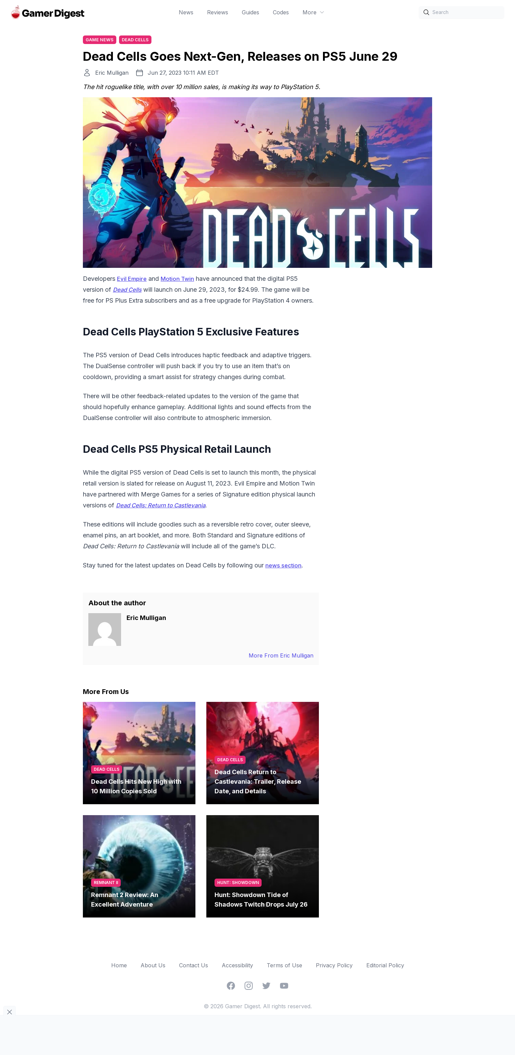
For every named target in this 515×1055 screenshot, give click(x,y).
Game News (101, 40)
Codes (281, 12)
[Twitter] (266, 987)
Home (119, 966)
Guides (250, 12)
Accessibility (237, 966)
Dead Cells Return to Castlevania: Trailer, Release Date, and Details (258, 782)
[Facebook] (231, 987)
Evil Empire (132, 279)
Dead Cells (138, 40)
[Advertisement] (381, 376)
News (186, 12)
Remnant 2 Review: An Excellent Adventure (124, 900)
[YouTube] (284, 987)
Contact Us (193, 966)
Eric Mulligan (112, 73)
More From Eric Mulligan (281, 656)
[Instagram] (249, 987)
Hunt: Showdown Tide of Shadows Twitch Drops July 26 (261, 900)
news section (285, 566)
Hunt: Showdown (238, 883)
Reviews (217, 12)
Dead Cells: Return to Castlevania (165, 506)
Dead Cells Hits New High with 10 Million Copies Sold (136, 787)
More (314, 12)
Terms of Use (284, 966)
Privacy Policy (334, 966)
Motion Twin (180, 279)
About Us (153, 966)
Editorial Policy (385, 966)
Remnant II (106, 883)
